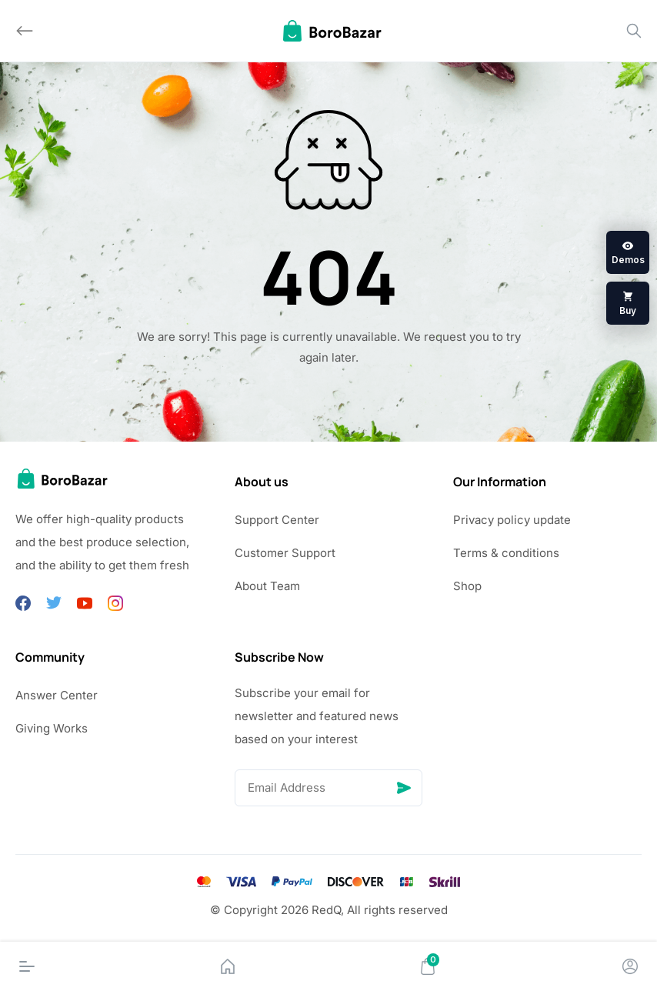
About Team (267, 586)
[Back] (24, 31)
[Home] (228, 966)
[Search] (634, 30)
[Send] (403, 787)
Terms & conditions (506, 553)
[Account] (630, 966)
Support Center (277, 519)
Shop (467, 586)
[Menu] (26, 966)
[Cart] (427, 966)
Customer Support (285, 553)
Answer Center (56, 695)
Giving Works (51, 728)
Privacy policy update (512, 519)
